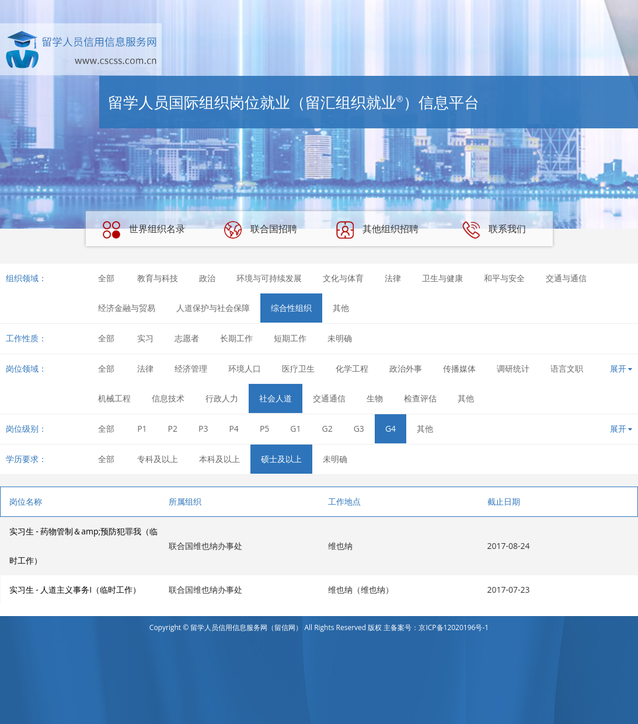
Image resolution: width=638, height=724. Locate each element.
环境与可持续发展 (269, 278)
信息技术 (168, 398)
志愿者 (187, 338)
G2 (327, 428)
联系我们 (493, 230)
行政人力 (221, 398)
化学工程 (352, 368)
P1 (142, 428)
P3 (203, 428)
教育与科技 (157, 278)
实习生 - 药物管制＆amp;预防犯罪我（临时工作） (83, 546)
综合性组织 (291, 307)
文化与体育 (343, 278)
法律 (393, 278)
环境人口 (244, 368)
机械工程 (114, 398)
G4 (390, 428)
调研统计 (513, 368)
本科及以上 (219, 458)
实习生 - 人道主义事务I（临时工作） (75, 589)
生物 (375, 398)
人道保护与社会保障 (213, 307)
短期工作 (290, 338)
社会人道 (275, 398)
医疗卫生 (298, 368)
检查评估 (420, 398)
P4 (233, 428)
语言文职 (566, 368)
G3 (359, 428)
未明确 (339, 338)
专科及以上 (157, 458)
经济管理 (191, 368)
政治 (207, 278)
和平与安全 (504, 278)
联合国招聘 (260, 230)
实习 (145, 338)
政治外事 (405, 368)
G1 (295, 428)
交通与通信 (566, 278)
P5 (264, 428)
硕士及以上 (281, 458)
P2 (172, 428)
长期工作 (236, 338)
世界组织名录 (143, 230)
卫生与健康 (442, 278)
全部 (106, 278)
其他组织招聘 (377, 230)
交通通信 (329, 398)
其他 (341, 307)
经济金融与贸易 (126, 307)
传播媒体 (459, 368)
